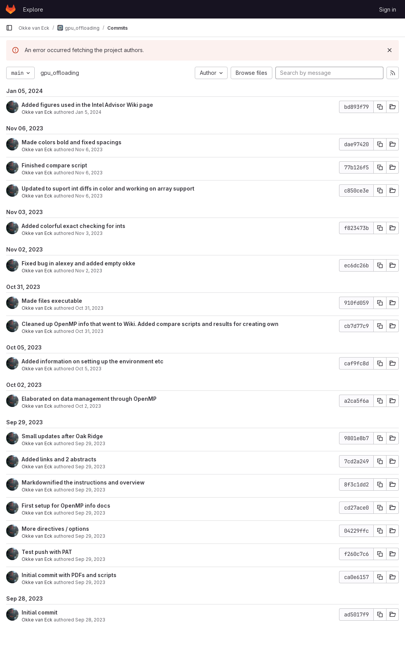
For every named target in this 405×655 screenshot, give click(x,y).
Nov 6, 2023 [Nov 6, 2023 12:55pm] (89, 149)
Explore (33, 9)
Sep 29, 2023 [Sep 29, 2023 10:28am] (90, 559)
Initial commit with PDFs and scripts (69, 575)
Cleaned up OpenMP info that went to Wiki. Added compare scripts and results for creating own (150, 324)
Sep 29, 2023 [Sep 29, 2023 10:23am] (90, 582)
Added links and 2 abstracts (59, 459)
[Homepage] (10, 9)
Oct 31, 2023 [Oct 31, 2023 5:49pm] (89, 331)
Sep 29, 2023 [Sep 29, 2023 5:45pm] (90, 466)
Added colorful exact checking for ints (73, 226)
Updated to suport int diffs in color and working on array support (108, 188)
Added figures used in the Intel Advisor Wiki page (87, 104)
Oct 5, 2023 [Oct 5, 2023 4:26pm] (88, 368)
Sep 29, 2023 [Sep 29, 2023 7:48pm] (90, 443)
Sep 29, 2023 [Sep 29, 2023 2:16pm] (90, 513)
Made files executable (52, 300)
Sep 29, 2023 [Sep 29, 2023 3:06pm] (90, 490)
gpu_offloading (59, 72)
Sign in (387, 9)
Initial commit (39, 612)
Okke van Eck (37, 112)
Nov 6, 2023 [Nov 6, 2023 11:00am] (89, 196)
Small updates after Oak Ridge (62, 436)
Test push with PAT (47, 552)
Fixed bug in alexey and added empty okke (78, 263)
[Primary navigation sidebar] (9, 28)
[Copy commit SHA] (380, 107)
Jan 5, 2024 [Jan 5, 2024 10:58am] (88, 112)
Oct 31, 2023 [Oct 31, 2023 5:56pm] (89, 308)
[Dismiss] (389, 50)
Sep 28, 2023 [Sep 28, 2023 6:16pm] (90, 620)
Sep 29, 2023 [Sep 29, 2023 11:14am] (90, 536)
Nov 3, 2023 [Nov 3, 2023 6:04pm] (89, 233)
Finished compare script (54, 165)
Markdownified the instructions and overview (83, 482)
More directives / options (55, 528)
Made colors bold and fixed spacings (72, 142)
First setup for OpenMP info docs (66, 505)
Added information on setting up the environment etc (93, 361)
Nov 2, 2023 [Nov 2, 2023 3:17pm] (88, 270)
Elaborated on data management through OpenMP (89, 398)
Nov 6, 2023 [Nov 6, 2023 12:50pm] (89, 173)
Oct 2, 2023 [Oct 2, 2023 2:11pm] (88, 406)
